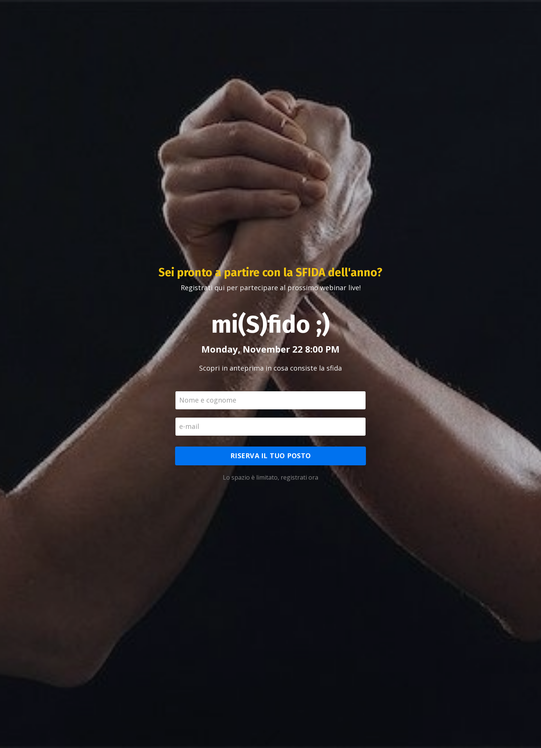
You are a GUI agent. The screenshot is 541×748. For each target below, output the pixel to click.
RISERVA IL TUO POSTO (270, 455)
